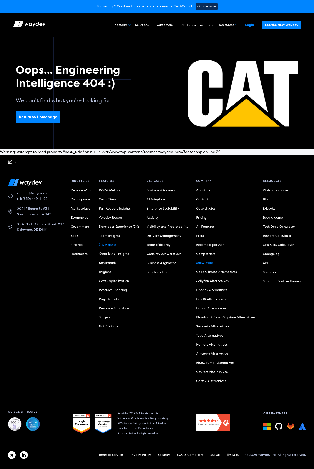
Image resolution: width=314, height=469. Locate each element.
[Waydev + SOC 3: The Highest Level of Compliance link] (15, 424)
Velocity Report (110, 218)
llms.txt (233, 455)
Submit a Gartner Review (282, 281)
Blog (211, 25)
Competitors (205, 254)
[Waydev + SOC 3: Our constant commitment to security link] (33, 424)
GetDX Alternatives (211, 299)
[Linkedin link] (24, 455)
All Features (205, 227)
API (265, 263)
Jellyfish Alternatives (212, 281)
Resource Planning (113, 290)
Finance (77, 245)
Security (164, 455)
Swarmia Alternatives (212, 326)
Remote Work (81, 190)
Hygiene (105, 272)
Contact (202, 199)
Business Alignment (161, 190)
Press (200, 236)
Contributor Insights (114, 254)
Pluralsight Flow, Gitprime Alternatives (225, 317)
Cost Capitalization (114, 281)
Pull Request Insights (115, 208)
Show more (107, 245)
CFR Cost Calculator (278, 245)
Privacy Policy (140, 455)
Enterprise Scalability (163, 208)
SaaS (74, 236)
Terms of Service (110, 455)
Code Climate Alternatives (216, 272)
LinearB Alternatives (211, 290)
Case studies (205, 208)
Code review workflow (164, 254)
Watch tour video (276, 190)
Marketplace (80, 208)
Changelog (271, 254)
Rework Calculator (277, 236)
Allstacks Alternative (212, 354)
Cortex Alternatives (211, 381)
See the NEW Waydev (281, 25)
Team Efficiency (159, 245)
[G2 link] (81, 424)
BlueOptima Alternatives (215, 363)
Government (80, 227)
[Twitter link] (12, 455)
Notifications (108, 326)
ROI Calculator (192, 25)
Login (249, 25)
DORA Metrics (109, 190)
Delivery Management (164, 236)
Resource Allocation (114, 308)
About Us (203, 190)
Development (81, 199)
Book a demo (273, 218)
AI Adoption (156, 199)
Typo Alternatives (209, 335)
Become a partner (210, 245)
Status (215, 455)
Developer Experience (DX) (119, 227)
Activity (153, 218)
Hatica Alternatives (211, 308)
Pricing (201, 218)
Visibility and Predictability (167, 227)
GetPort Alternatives (212, 372)
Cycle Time (107, 199)
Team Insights (109, 236)
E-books (269, 208)
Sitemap (269, 272)
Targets (104, 317)
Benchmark (107, 263)
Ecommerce (79, 218)
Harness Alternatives (212, 345)
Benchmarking (157, 272)
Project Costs (109, 299)
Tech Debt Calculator (279, 227)
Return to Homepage (38, 117)
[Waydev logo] (30, 25)
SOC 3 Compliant (190, 455)
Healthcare (79, 254)
